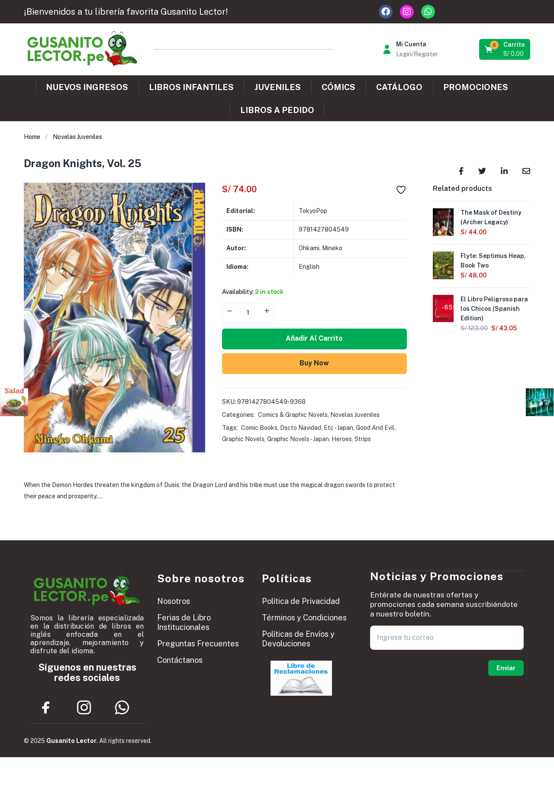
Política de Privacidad (301, 601)
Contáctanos (180, 660)
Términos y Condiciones (304, 617)
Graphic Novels (243, 439)
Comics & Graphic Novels (293, 414)
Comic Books (259, 427)
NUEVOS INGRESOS (87, 87)
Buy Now (314, 363)
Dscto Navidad (300, 427)
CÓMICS (338, 87)
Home (32, 136)
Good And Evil (375, 427)
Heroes (342, 439)
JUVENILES (277, 87)
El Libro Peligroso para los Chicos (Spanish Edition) (494, 309)
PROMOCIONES (475, 87)
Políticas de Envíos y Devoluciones (298, 638)
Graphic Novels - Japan (298, 439)
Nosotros (173, 601)
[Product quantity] (248, 312)
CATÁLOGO (399, 87)
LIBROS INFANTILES (191, 87)
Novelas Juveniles (77, 136)
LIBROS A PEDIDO (277, 110)
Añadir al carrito (314, 338)
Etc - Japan (338, 427)
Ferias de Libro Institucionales (184, 622)
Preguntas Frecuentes (198, 643)
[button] (505, 49)
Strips (362, 439)
